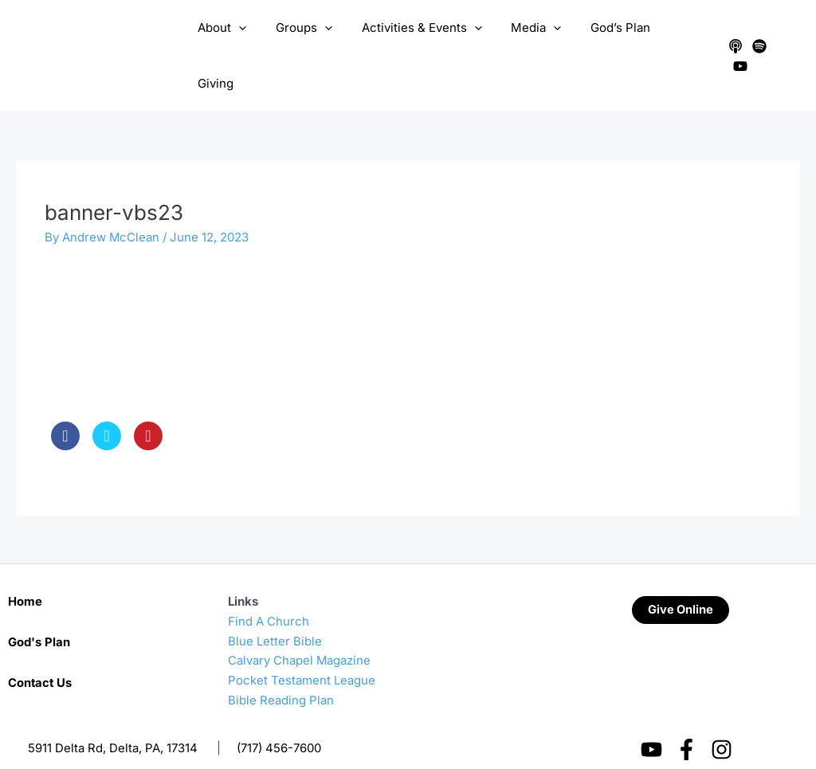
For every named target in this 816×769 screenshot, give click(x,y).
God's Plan (39, 610)
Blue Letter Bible (275, 609)
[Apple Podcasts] (733, 40)
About (231, 41)
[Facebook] (686, 717)
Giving (680, 40)
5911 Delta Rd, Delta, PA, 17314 (113, 716)
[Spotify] (757, 40)
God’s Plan (608, 40)
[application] (248, 41)
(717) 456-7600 (279, 716)
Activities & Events (420, 41)
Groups (308, 41)
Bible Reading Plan (281, 668)
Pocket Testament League (301, 648)
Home (25, 569)
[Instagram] (721, 717)
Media (529, 41)
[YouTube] (781, 40)
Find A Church (268, 589)
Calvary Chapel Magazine (299, 629)
